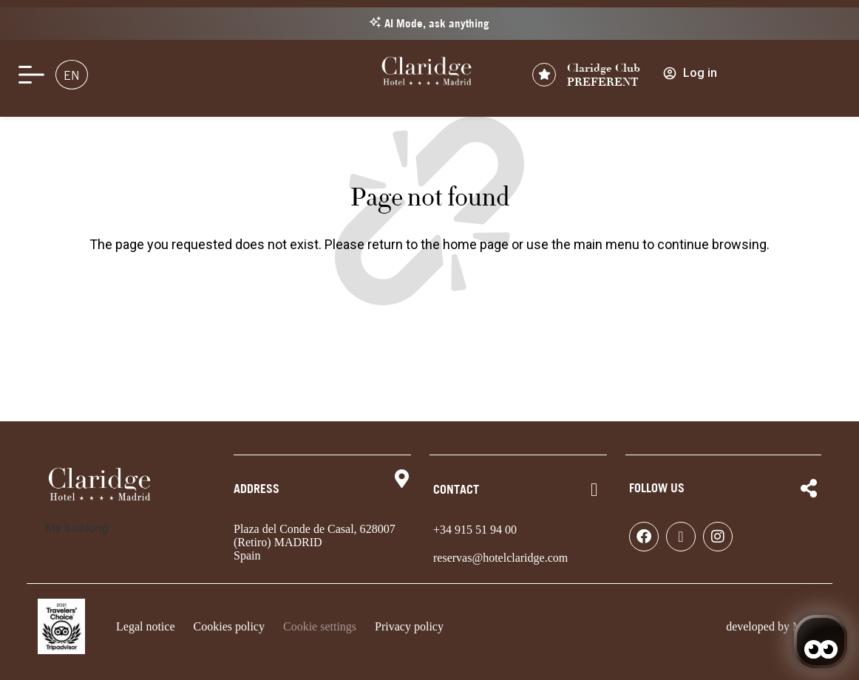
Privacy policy (409, 626)
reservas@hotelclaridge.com (500, 557)
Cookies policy (229, 626)
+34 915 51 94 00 (475, 529)
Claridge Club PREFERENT (603, 75)
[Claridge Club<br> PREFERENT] (544, 74)
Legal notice (145, 626)
